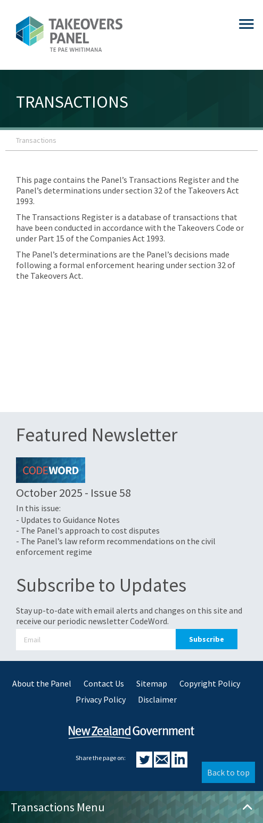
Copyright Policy (209, 683)
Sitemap (151, 683)
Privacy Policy (101, 699)
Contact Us (104, 683)
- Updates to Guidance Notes (68, 519)
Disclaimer (157, 699)
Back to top (228, 772)
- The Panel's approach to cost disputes (88, 530)
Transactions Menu (131, 807)
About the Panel (41, 683)
